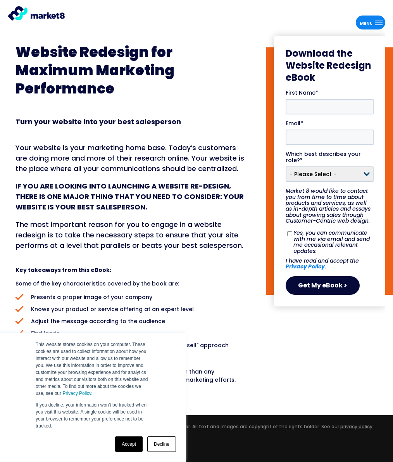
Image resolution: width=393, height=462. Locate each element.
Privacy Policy (305, 266)
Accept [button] (129, 444)
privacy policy (356, 426)
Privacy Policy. (77, 393)
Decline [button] (161, 444)
